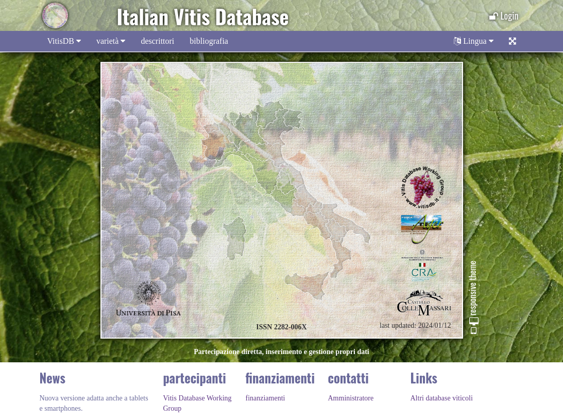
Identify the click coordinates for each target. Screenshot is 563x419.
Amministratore (351, 398)
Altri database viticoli (442, 398)
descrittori (157, 41)
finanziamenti (265, 398)
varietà (111, 41)
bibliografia (209, 41)
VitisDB (64, 41)
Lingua (473, 41)
